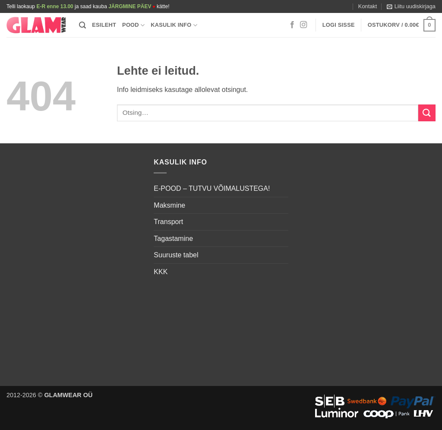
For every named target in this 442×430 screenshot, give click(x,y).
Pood (133, 25)
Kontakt (367, 6)
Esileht (104, 25)
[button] (411, 6)
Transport (168, 221)
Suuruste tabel (176, 255)
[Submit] (427, 112)
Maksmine (169, 205)
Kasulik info (174, 25)
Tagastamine (173, 238)
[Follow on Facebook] (292, 25)
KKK (160, 271)
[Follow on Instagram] (303, 25)
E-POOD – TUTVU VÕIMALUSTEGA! (212, 188)
